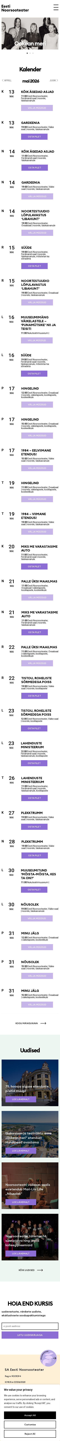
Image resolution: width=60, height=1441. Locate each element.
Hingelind (30, 388)
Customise (30, 1424)
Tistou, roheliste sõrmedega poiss (36, 680)
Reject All (30, 1433)
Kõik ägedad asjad (37, 92)
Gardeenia (30, 123)
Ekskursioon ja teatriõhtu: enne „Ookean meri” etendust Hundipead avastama (28, 1137)
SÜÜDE (26, 248)
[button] (2, 32)
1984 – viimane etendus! (33, 516)
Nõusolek (30, 904)
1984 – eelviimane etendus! (36, 452)
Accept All (30, 1415)
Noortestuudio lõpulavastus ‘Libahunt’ (35, 215)
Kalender (30, 69)
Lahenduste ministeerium (32, 745)
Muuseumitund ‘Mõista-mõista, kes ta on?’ (38, 874)
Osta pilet (34, 136)
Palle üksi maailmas (39, 581)
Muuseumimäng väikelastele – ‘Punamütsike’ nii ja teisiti (38, 323)
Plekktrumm (32, 813)
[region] (30, 1412)
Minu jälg (30, 933)
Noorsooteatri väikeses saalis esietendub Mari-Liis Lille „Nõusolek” (27, 1189)
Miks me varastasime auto (39, 548)
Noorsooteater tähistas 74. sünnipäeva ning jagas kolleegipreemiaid (26, 1240)
